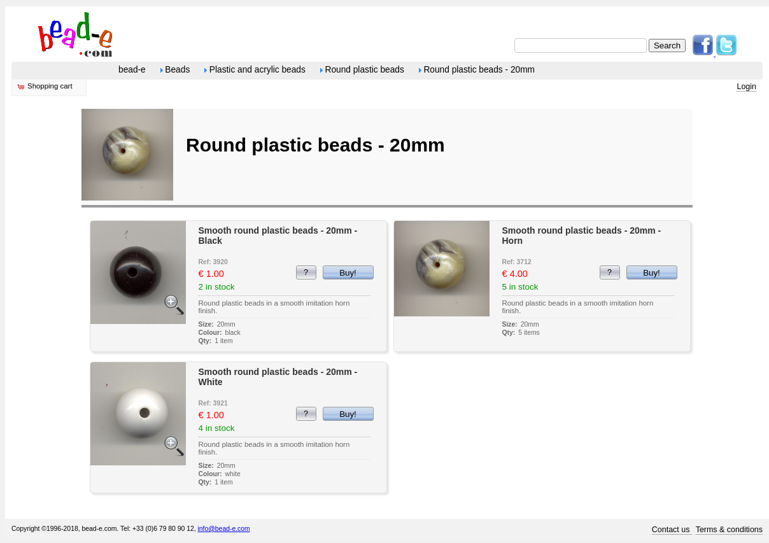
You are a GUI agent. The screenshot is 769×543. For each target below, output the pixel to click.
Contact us (672, 529)
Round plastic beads (362, 69)
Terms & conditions (729, 529)
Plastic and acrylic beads (255, 69)
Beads (175, 69)
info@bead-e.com (224, 528)
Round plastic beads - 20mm (477, 69)
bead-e (132, 69)
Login (746, 86)
